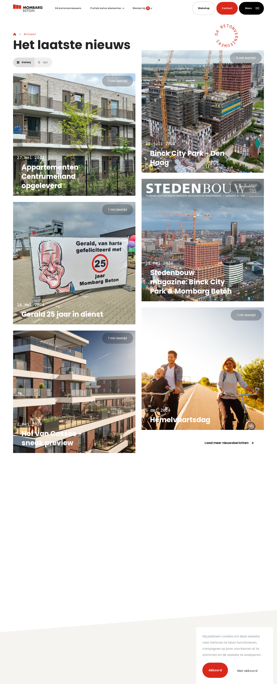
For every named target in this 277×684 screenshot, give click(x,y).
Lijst (43, 62)
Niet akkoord (247, 671)
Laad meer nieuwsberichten (230, 443)
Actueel (30, 34)
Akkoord (215, 671)
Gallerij (24, 62)
